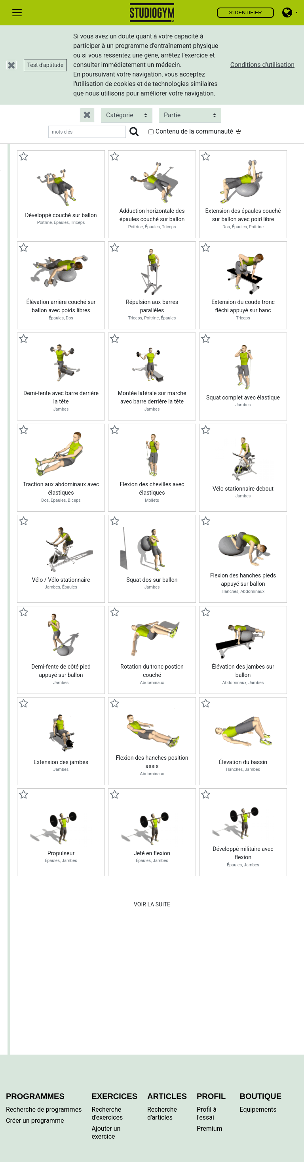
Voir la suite (152, 904)
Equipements (257, 1109)
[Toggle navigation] (17, 12)
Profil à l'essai (207, 1113)
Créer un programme (35, 1120)
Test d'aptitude (45, 65)
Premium (209, 1128)
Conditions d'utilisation (262, 65)
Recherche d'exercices (107, 1113)
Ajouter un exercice (105, 1132)
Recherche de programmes (44, 1109)
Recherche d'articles (162, 1113)
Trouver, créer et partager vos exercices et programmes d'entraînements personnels (152, 12)
